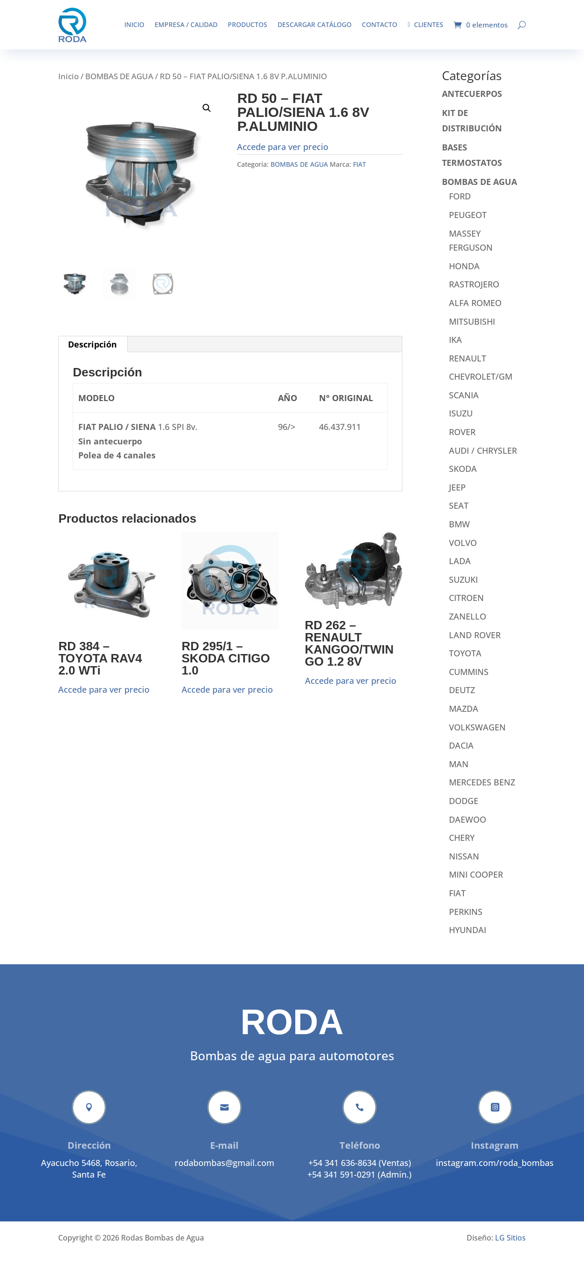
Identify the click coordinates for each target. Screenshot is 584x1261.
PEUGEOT (468, 221)
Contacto (379, 24)
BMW (459, 531)
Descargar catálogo (315, 24)
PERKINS (465, 918)
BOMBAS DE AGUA (119, 83)
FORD (460, 203)
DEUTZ (462, 696)
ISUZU (461, 420)
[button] (206, 115)
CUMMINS (469, 678)
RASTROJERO (474, 291)
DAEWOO (467, 826)
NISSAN (464, 863)
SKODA (463, 475)
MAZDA (463, 715)
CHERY (462, 844)
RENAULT (467, 365)
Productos (247, 24)
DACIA (461, 752)
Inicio (134, 24)
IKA (455, 346)
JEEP (457, 494)
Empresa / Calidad (186, 24)
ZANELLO (467, 623)
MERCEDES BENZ (482, 789)
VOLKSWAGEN (477, 734)
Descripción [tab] (92, 351)
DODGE (463, 807)
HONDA (464, 273)
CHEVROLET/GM (480, 383)
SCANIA (464, 402)
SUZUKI (463, 586)
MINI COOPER (476, 881)
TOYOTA (465, 660)
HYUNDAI (467, 936)
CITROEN (466, 604)
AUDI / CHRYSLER (483, 457)
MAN (459, 771)
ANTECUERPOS (472, 100)
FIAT (359, 171)
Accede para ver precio (282, 153)
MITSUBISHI (472, 328)
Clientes (425, 24)
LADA (460, 567)
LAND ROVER (475, 642)
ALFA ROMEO (475, 309)
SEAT (459, 512)
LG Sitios (510, 1245)
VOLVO (463, 549)
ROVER (462, 438)
